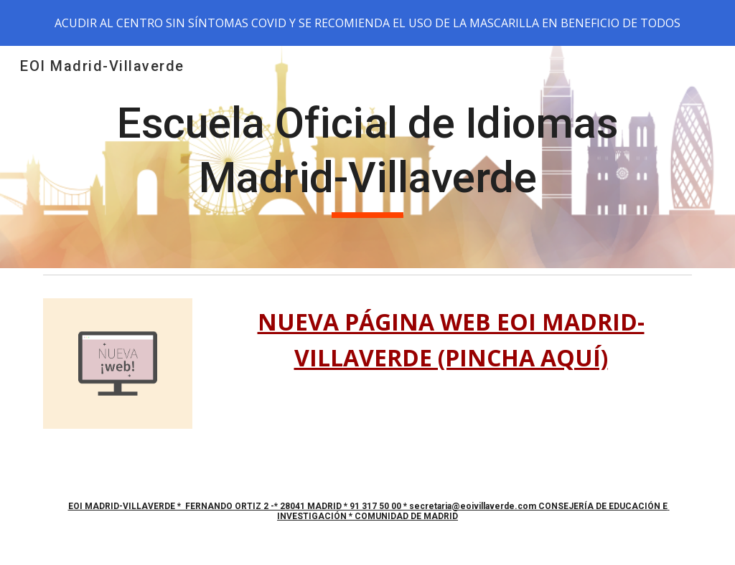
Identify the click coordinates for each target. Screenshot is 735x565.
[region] (367, 23)
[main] (368, 156)
